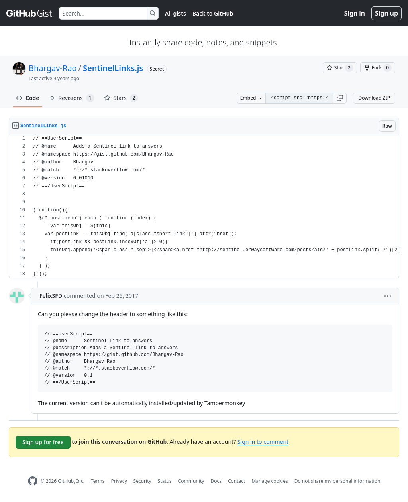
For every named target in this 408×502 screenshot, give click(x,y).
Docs (216, 481)
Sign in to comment (262, 441)
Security (142, 481)
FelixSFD (50, 295)
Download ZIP (374, 97)
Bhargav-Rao (53, 68)
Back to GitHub (212, 13)
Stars (121, 98)
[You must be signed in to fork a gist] (377, 67)
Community (191, 481)
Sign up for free (43, 442)
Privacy (119, 481)
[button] (340, 98)
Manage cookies (269, 481)
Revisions (71, 98)
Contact (236, 481)
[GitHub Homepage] (32, 481)
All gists (175, 13)
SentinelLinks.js (113, 68)
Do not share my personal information (337, 481)
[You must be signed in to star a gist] (340, 67)
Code (27, 98)
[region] (204, 206)
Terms (98, 481)
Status (165, 481)
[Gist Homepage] (29, 13)
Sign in (354, 13)
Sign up (386, 13)
